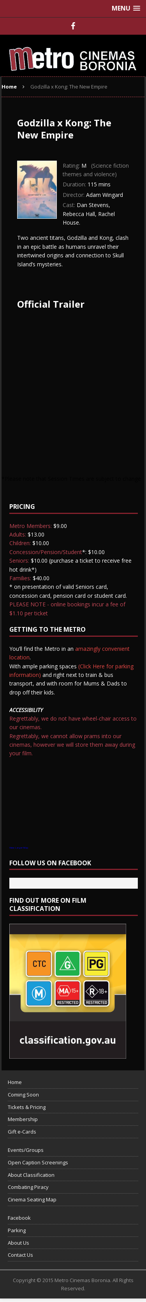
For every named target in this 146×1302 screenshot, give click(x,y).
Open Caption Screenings (38, 1162)
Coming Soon (23, 1094)
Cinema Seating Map (32, 1199)
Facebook (19, 1217)
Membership (23, 1119)
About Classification (31, 1174)
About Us (18, 1242)
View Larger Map (18, 847)
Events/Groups (26, 1149)
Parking (17, 1230)
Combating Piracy (28, 1186)
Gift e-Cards (22, 1131)
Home (15, 1082)
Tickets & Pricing (27, 1107)
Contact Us (20, 1254)
